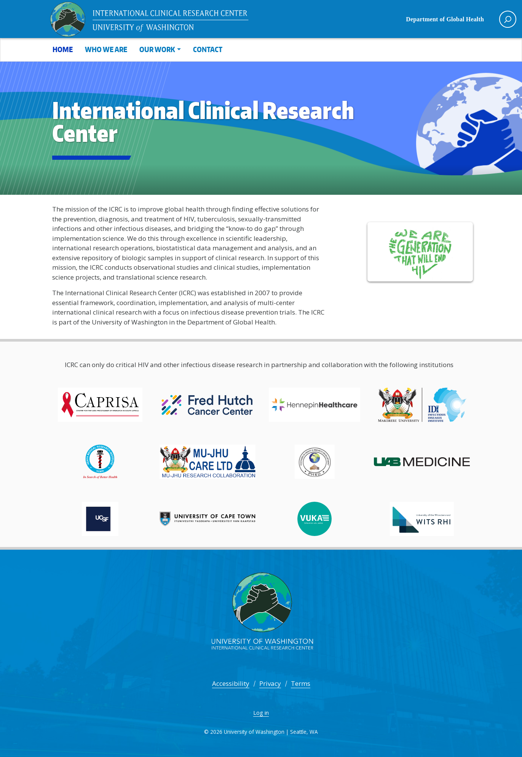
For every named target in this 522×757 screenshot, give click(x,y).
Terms (300, 683)
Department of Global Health (445, 19)
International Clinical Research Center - (261, 614)
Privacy (270, 683)
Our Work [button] (157, 49)
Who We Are (106, 49)
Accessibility (230, 683)
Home (63, 49)
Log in (261, 712)
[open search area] (507, 19)
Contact (207, 49)
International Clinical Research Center (155, 19)
